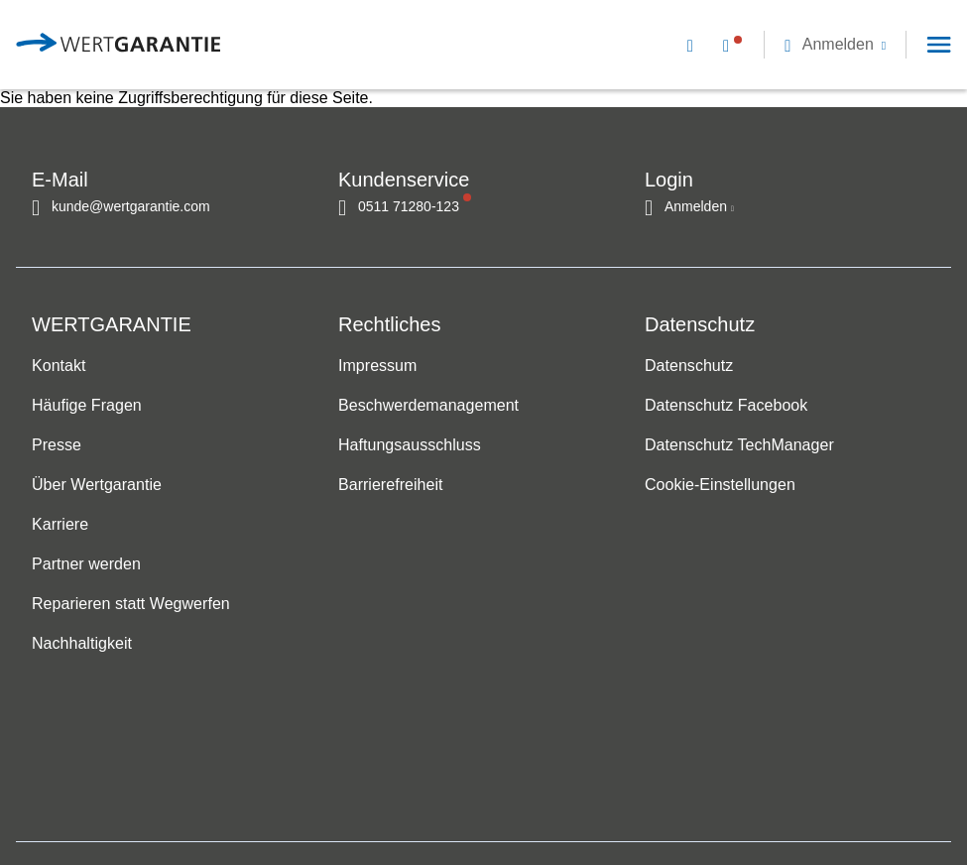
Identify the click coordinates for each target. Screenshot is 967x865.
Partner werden (86, 564)
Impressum (377, 366)
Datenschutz (689, 366)
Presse (56, 445)
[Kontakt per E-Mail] (694, 44)
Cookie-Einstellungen (720, 485)
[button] (835, 44)
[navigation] (806, 44)
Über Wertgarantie (97, 485)
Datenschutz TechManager (739, 445)
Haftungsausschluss (409, 445)
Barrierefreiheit (390, 485)
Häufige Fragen (87, 406)
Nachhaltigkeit (82, 644)
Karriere (60, 525)
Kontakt (58, 366)
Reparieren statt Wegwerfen (131, 604)
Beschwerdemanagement (428, 406)
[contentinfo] (843, 800)
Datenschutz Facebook (726, 406)
